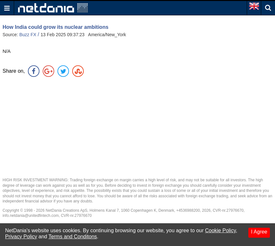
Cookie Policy (220, 230)
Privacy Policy (21, 236)
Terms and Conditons (72, 236)
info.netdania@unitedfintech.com (31, 215)
